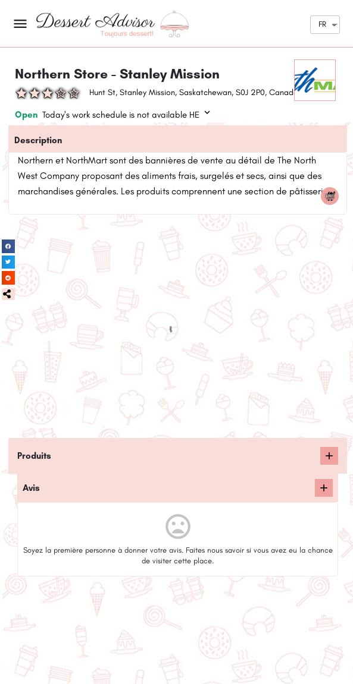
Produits (34, 455)
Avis (31, 488)
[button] (8, 294)
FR (322, 24)
